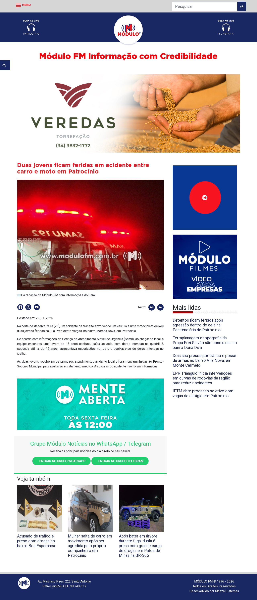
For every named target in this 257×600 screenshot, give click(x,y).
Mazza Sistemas (227, 591)
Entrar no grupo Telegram (120, 461)
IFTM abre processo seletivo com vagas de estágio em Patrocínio (203, 393)
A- (160, 307)
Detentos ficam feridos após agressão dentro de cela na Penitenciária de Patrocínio (198, 325)
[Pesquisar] (204, 6)
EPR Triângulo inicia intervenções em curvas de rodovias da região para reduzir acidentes (202, 378)
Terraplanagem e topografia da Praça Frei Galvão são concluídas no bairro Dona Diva (205, 342)
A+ (152, 307)
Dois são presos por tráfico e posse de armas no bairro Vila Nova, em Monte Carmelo (204, 360)
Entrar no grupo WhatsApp (61, 461)
